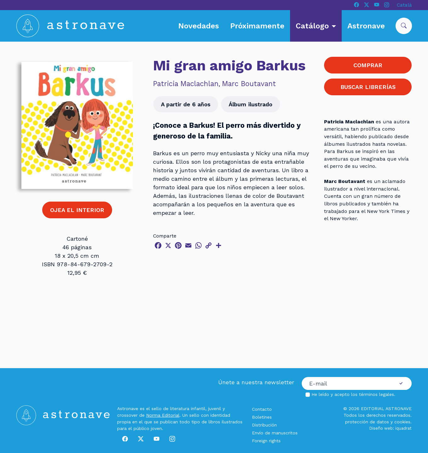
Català (404, 5)
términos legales (376, 394)
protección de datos (367, 421)
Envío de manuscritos (275, 432)
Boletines (262, 417)
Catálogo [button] (313, 25)
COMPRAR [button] (367, 65)
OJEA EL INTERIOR (77, 210)
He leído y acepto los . (353, 394)
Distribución (264, 424)
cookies (402, 421)
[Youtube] (377, 5)
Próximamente (257, 25)
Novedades (198, 25)
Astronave (366, 25)
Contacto (262, 409)
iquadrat (403, 428)
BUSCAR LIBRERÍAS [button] (368, 87)
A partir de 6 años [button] (185, 104)
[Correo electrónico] (346, 383)
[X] (367, 5)
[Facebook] (356, 5)
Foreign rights (266, 440)
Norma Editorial (163, 415)
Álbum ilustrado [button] (250, 104)
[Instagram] (387, 5)
